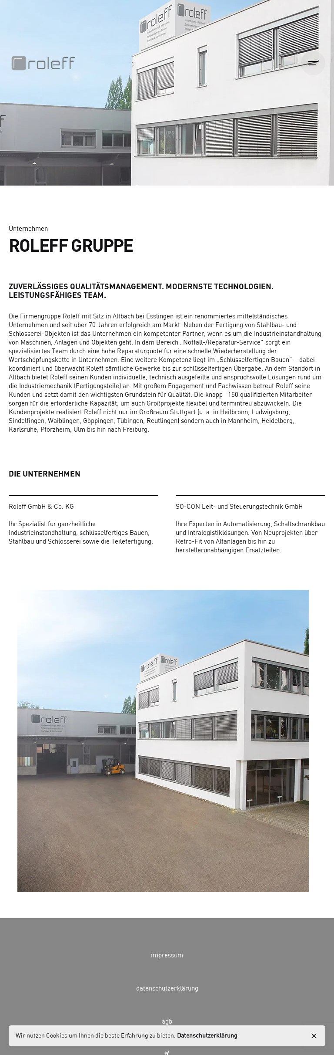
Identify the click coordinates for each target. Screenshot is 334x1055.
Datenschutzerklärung (207, 1036)
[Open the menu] (313, 63)
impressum (167, 955)
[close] (314, 1036)
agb (167, 1021)
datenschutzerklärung (167, 988)
